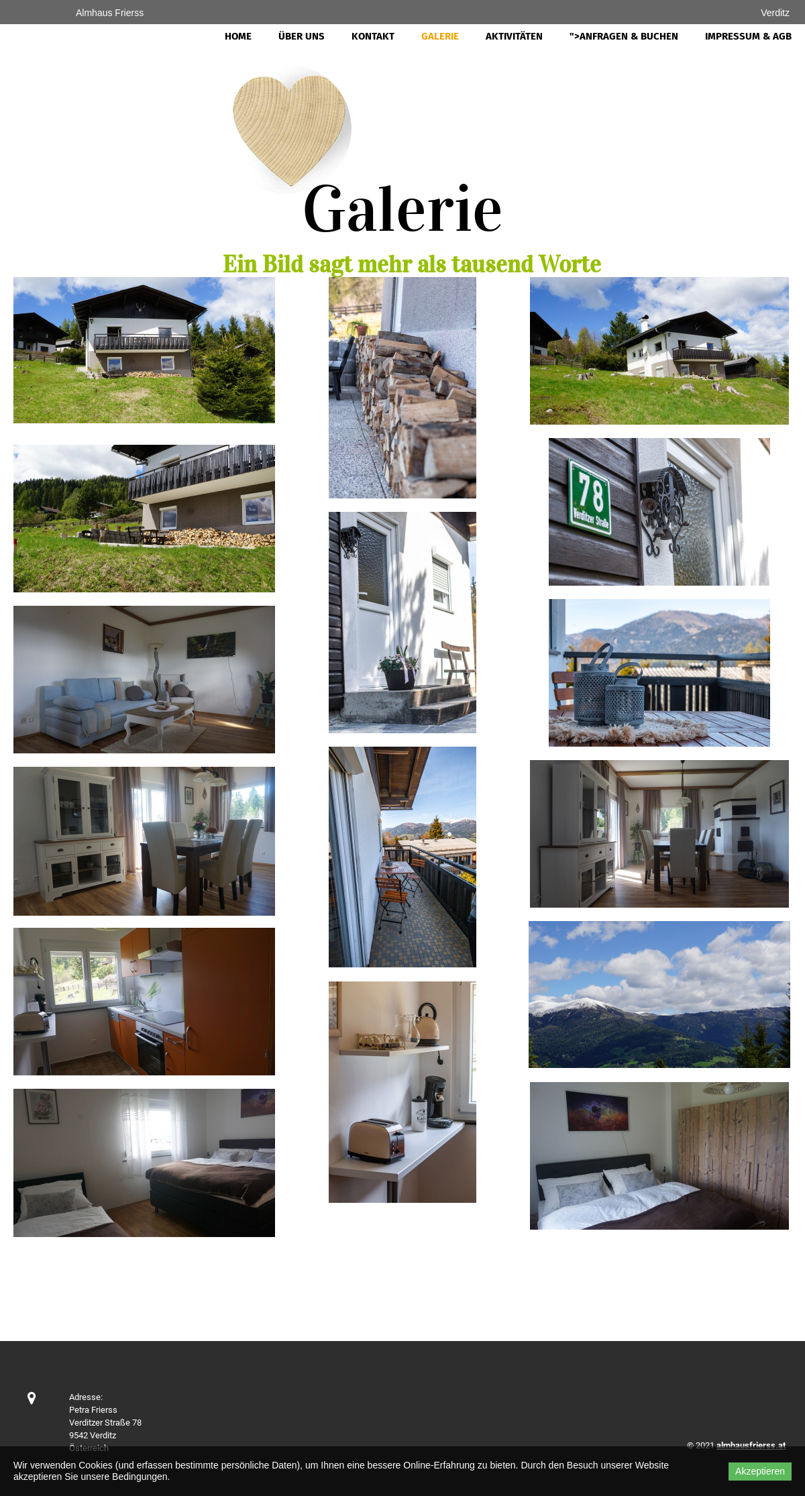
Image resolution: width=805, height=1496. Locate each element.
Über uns (301, 36)
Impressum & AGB (748, 36)
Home (238, 36)
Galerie (440, 36)
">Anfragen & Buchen (624, 36)
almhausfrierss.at (751, 1445)
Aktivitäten (514, 36)
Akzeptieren (760, 1471)
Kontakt (373, 36)
